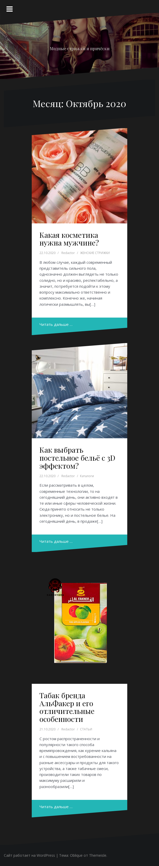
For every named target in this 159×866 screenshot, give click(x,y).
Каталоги (87, 476)
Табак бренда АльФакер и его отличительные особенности (66, 707)
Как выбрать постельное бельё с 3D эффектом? (77, 457)
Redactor (68, 253)
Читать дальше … (56, 324)
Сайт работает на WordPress (29, 855)
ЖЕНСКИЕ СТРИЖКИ (95, 253)
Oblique (76, 855)
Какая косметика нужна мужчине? (69, 239)
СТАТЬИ (86, 729)
